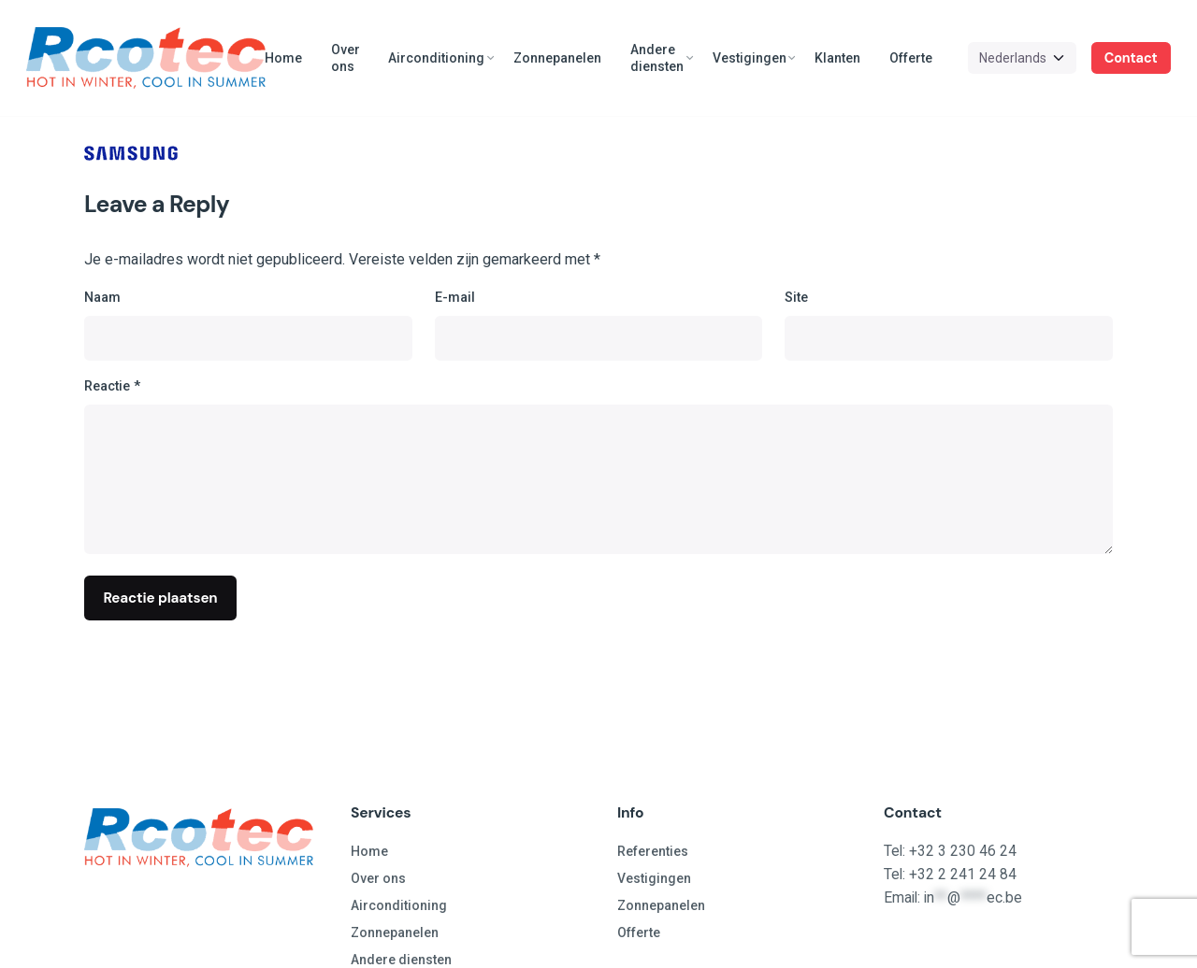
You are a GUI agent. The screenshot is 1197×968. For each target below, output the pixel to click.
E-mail (455, 298)
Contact (1131, 58)
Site (796, 298)
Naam (102, 298)
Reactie (112, 386)
